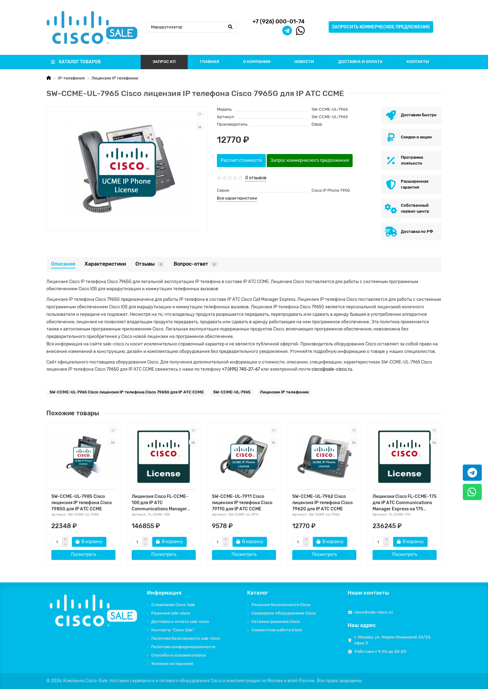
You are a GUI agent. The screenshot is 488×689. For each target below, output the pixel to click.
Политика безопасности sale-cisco (185, 638)
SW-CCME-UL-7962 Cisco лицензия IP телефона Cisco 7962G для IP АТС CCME (322, 503)
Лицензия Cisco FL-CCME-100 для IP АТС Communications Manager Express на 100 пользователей (160, 503)
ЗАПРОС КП (164, 61)
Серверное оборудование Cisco (283, 613)
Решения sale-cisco (170, 613)
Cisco (317, 124)
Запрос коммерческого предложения (309, 160)
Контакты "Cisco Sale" (173, 630)
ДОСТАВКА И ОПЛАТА (360, 61)
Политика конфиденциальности (183, 646)
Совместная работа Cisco (276, 630)
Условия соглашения (172, 663)
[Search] (192, 27)
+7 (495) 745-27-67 (241, 369)
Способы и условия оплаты (178, 655)
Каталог (257, 593)
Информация (164, 593)
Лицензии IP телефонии (115, 78)
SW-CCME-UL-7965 (232, 392)
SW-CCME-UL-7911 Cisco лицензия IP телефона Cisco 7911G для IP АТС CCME (242, 503)
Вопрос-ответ (196, 264)
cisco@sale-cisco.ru (332, 369)
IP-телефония (71, 78)
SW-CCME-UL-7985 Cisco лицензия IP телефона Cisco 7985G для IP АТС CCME (81, 503)
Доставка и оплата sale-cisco (180, 621)
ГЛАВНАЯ (209, 61)
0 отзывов (255, 178)
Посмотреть (83, 554)
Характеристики (105, 264)
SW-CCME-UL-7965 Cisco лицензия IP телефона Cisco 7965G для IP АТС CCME (126, 392)
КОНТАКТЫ (417, 61)
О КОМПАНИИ (256, 61)
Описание (63, 264)
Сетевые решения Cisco (275, 621)
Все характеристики (237, 198)
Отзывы (149, 264)
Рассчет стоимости (241, 160)
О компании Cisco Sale (173, 604)
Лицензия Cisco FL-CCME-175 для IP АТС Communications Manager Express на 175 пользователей (405, 503)
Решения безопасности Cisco (281, 604)
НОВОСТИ (304, 61)
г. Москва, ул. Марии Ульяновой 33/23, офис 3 (392, 640)
